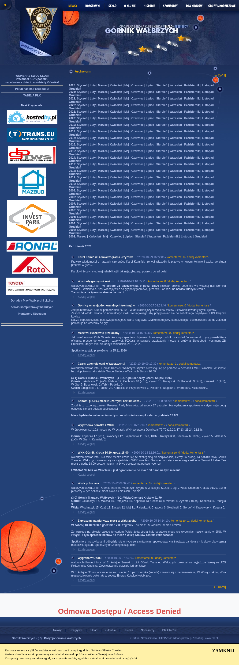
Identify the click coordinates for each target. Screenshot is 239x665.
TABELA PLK (32, 95)
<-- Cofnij (220, 75)
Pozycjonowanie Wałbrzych (62, 638)
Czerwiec (137, 85)
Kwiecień (116, 85)
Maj (126, 85)
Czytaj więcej (86, 296)
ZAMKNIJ (223, 650)
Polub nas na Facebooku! (32, 89)
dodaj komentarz (197, 257)
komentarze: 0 (176, 257)
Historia (128, 630)
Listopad (208, 85)
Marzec (103, 85)
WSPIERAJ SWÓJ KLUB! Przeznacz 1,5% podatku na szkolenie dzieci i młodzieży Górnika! (32, 79)
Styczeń (82, 85)
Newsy (57, 630)
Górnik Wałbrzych (24, 638)
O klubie (110, 630)
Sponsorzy (147, 630)
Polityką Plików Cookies (106, 650)
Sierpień (161, 85)
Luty (93, 85)
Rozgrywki (76, 630)
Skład (93, 630)
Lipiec (150, 85)
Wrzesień (176, 85)
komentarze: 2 (183, 401)
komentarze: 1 (167, 363)
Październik (192, 85)
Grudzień (75, 88)
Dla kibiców (169, 630)
